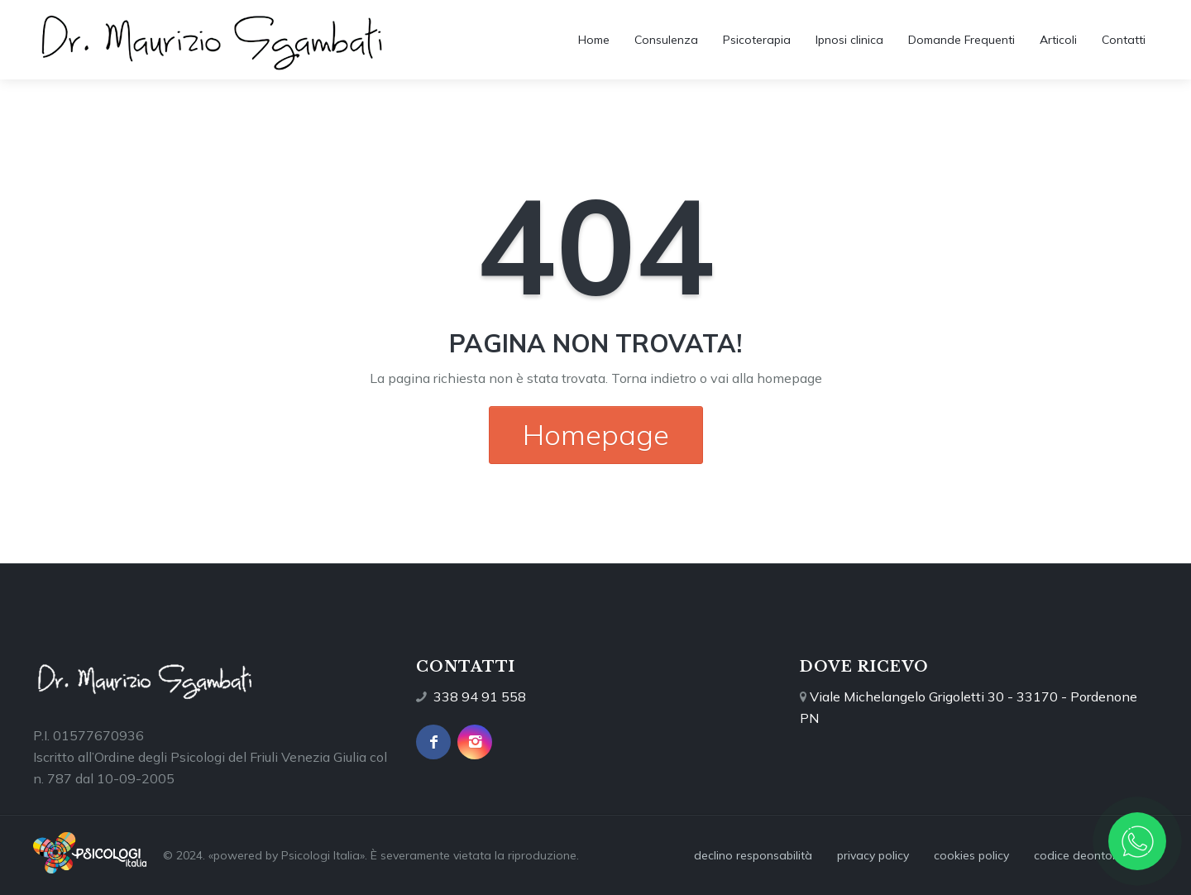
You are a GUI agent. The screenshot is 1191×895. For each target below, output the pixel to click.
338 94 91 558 (479, 696)
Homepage (596, 434)
